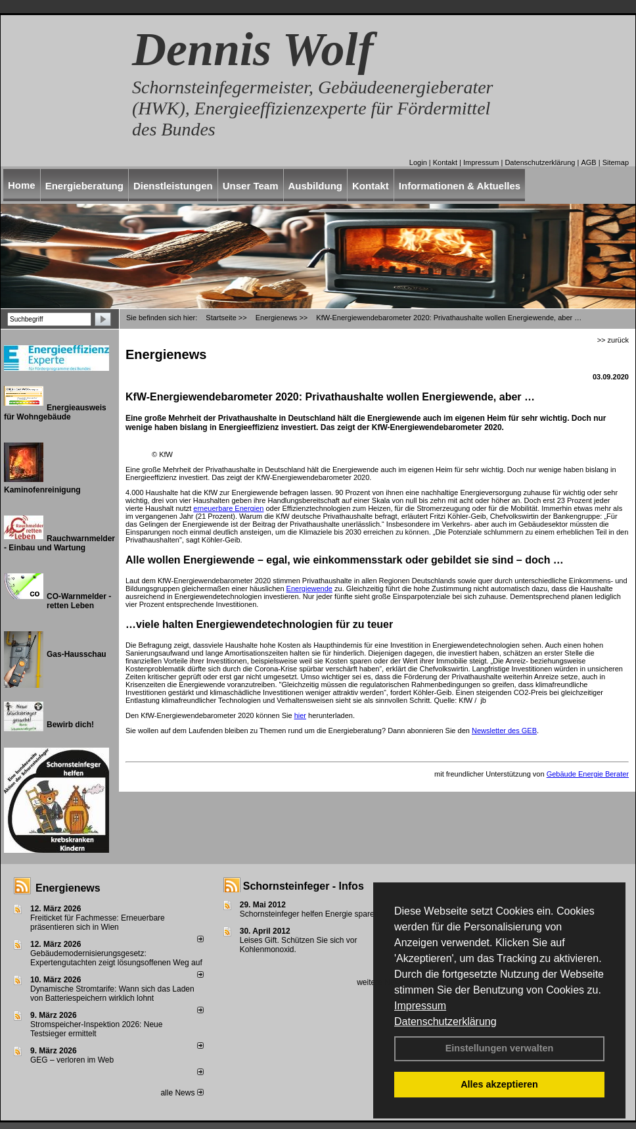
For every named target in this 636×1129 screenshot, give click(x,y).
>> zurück (613, 340)
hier (300, 715)
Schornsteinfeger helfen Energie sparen (309, 914)
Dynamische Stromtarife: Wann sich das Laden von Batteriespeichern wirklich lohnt (112, 993)
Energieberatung (84, 185)
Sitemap (615, 162)
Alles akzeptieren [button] (499, 1084)
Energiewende (309, 588)
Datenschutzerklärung (445, 1021)
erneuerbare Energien (228, 508)
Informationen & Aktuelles (459, 185)
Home (21, 185)
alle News (181, 1092)
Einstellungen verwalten (499, 1048)
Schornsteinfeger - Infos (303, 886)
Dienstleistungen (173, 185)
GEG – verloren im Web (72, 1060)
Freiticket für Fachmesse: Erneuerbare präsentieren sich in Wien (97, 922)
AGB (588, 162)
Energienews (68, 888)
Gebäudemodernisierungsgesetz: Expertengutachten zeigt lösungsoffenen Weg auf (116, 958)
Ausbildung (315, 185)
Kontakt (445, 162)
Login (418, 162)
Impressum (420, 1005)
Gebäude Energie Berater (588, 774)
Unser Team (251, 185)
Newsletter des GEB (504, 730)
